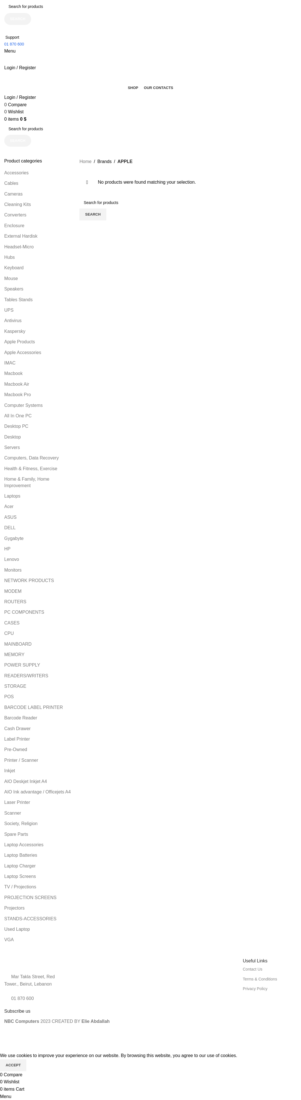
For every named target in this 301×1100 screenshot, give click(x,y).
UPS (9, 310)
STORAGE (15, 686)
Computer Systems (23, 405)
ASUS (10, 517)
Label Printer (17, 739)
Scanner (12, 813)
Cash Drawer (17, 728)
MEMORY (14, 654)
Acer (9, 506)
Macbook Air (16, 384)
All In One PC (18, 415)
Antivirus (12, 320)
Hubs (9, 257)
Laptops (12, 496)
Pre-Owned (15, 749)
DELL (10, 527)
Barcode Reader (20, 717)
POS (9, 696)
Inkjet (9, 770)
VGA (9, 939)
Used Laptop (17, 929)
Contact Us (252, 969)
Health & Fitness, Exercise (30, 468)
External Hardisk (20, 236)
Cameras (13, 194)
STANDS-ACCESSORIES (30, 918)
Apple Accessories (22, 352)
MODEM (12, 591)
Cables (11, 183)
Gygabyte (13, 538)
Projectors (14, 908)
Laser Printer (17, 802)
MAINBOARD (18, 644)
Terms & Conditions (260, 979)
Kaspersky (14, 331)
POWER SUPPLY (22, 665)
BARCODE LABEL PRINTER (33, 707)
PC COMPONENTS (24, 612)
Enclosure (14, 225)
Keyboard (14, 267)
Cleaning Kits (17, 204)
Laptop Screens (20, 876)
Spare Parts (16, 834)
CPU (9, 633)
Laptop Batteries (20, 855)
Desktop (12, 437)
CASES (12, 622)
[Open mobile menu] (10, 51)
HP (7, 548)
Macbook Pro (17, 394)
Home (85, 161)
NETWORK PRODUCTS (29, 580)
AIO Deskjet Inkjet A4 (25, 781)
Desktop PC (16, 426)
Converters (15, 214)
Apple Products (19, 341)
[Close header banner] (7, 1045)
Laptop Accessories (24, 844)
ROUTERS (15, 601)
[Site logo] (29, 59)
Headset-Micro (19, 246)
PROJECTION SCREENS (30, 897)
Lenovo (11, 559)
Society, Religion (21, 823)
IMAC (10, 363)
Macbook (13, 373)
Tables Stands (18, 299)
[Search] (150, 6)
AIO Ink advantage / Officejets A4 (37, 791)
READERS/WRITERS (26, 675)
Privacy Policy (255, 988)
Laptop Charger (20, 865)
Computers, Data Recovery (31, 457)
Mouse (11, 278)
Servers (12, 447)
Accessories (16, 172)
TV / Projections (20, 886)
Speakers (13, 289)
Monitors (12, 570)
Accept (13, 1065)
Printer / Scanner (21, 760)
